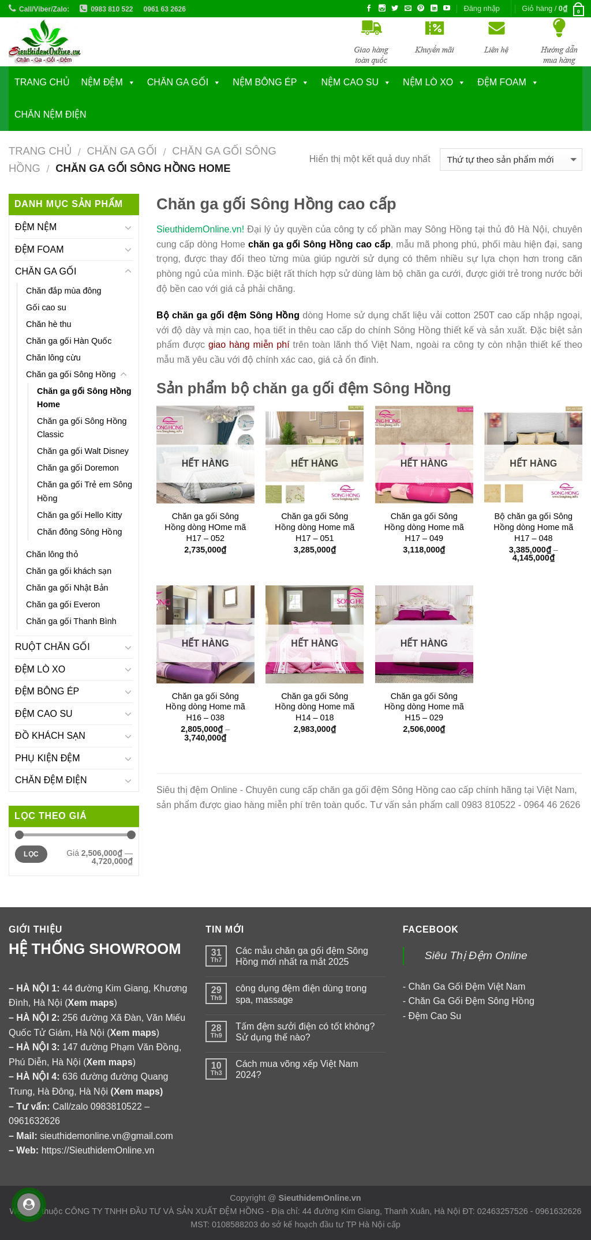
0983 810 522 (112, 9)
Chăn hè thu (48, 324)
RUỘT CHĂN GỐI (52, 647)
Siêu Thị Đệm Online (476, 955)
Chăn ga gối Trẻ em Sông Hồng (84, 491)
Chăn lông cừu (53, 357)
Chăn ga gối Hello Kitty (79, 515)
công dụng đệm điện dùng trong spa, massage (300, 993)
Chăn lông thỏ (52, 554)
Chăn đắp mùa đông (63, 290)
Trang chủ (42, 82)
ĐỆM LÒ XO (40, 669)
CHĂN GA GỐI (177, 82)
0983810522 (116, 1106)
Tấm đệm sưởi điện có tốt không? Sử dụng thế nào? (305, 1031)
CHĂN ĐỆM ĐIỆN (51, 780)
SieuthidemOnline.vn (320, 1198)
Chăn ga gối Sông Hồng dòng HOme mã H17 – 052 (205, 527)
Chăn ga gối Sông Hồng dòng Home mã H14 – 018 (314, 707)
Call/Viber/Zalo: (44, 9)
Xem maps (137, 1091)
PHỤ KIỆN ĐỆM (47, 758)
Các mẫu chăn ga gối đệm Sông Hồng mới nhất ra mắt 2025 (301, 956)
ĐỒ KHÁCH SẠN (50, 736)
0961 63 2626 (165, 9)
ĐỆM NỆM (36, 227)
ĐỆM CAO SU (44, 714)
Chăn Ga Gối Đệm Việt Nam (466, 986)
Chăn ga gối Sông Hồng (71, 374)
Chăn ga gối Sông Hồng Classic (82, 427)
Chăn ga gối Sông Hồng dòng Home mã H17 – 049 (424, 527)
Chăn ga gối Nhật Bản (67, 587)
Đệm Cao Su (434, 1016)
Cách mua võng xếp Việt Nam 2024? (296, 1069)
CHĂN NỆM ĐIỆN (50, 114)
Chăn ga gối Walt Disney (83, 451)
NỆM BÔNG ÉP (265, 82)
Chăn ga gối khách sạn (68, 571)
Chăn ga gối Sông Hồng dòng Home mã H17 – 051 (314, 527)
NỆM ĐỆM (102, 82)
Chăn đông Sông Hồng (79, 531)
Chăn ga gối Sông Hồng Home (84, 397)
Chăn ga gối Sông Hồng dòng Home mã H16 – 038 (205, 707)
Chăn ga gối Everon (63, 604)
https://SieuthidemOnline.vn (98, 1150)
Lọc (31, 854)
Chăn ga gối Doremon (78, 467)
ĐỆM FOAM (39, 249)
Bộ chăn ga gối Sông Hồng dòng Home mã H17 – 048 (533, 527)
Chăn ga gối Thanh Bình (71, 621)
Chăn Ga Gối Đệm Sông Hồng (471, 1001)
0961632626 (34, 1121)
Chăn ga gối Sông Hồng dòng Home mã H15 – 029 (424, 707)
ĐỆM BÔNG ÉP (47, 691)
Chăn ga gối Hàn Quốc (68, 340)
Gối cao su (46, 307)
